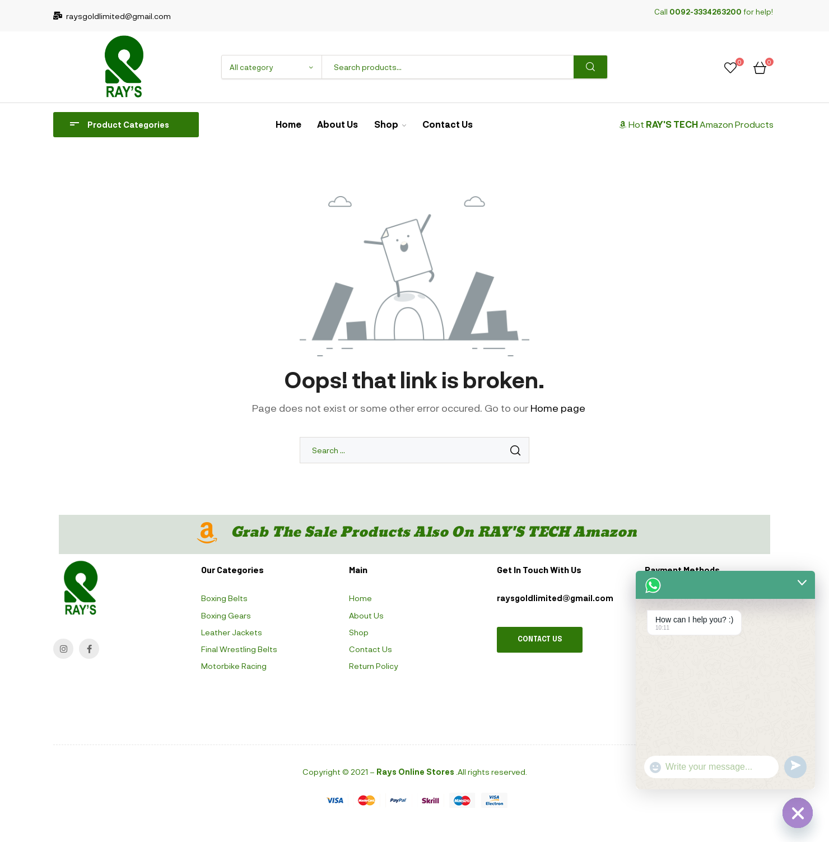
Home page (557, 408)
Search (590, 66)
